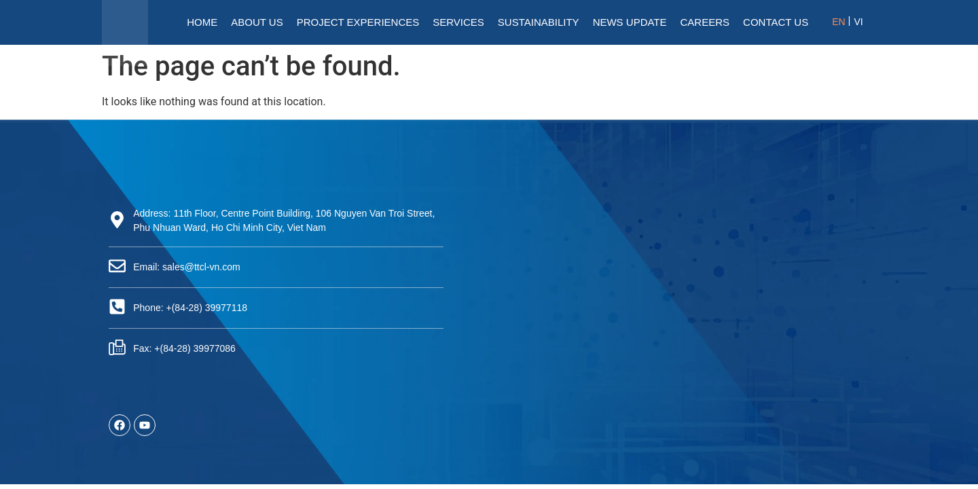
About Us (257, 22)
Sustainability (538, 22)
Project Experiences (358, 22)
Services (458, 22)
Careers (705, 22)
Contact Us (775, 22)
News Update (630, 22)
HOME (202, 22)
